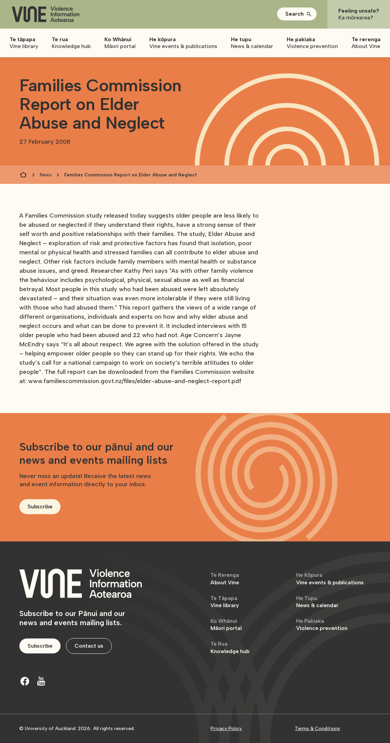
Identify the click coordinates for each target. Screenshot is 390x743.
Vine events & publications (330, 579)
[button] (297, 13)
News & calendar (317, 602)
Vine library (224, 602)
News (46, 175)
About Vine (224, 579)
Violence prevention (321, 625)
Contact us (88, 646)
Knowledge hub (229, 647)
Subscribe (40, 506)
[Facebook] (24, 681)
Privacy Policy (226, 728)
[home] (46, 14)
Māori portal (226, 625)
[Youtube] (41, 681)
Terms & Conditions (317, 728)
